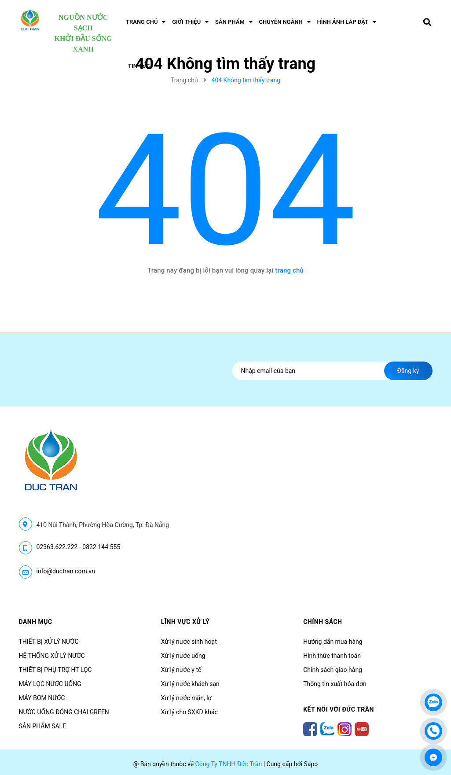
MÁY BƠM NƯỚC (42, 697)
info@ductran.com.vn (66, 571)
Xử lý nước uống (183, 655)
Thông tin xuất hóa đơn (335, 683)
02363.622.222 (57, 546)
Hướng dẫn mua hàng (332, 641)
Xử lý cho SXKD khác (189, 712)
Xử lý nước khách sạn (190, 683)
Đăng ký (408, 370)
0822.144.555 (101, 546)
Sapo (311, 764)
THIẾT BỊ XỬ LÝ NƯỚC (49, 641)
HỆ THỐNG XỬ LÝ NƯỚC (52, 655)
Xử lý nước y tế (181, 669)
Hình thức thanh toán (332, 655)
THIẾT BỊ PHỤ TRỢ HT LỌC (55, 669)
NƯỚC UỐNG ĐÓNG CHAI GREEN (64, 712)
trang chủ (289, 270)
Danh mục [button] (35, 621)
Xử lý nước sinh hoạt (189, 641)
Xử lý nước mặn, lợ (186, 697)
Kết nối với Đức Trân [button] (338, 709)
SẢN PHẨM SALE (42, 726)
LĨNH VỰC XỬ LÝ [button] (185, 621)
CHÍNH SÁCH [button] (322, 621)
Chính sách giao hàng (332, 669)
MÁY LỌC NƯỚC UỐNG (50, 683)
